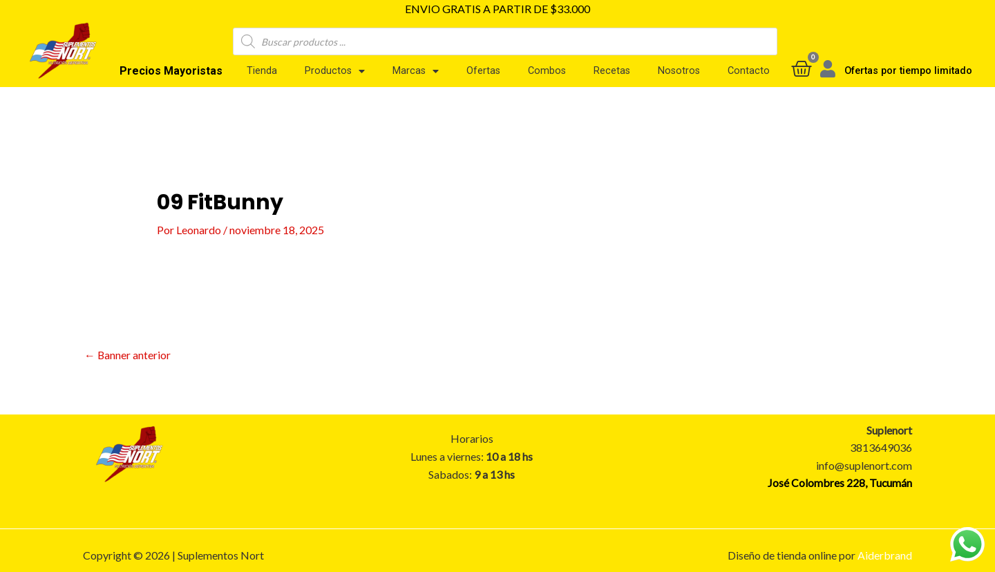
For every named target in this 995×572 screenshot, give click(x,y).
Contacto (749, 71)
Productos (335, 71)
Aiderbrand (884, 555)
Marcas (415, 71)
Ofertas (483, 71)
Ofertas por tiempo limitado (908, 71)
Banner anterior (127, 354)
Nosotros (679, 71)
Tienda (262, 71)
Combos (547, 71)
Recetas (612, 71)
